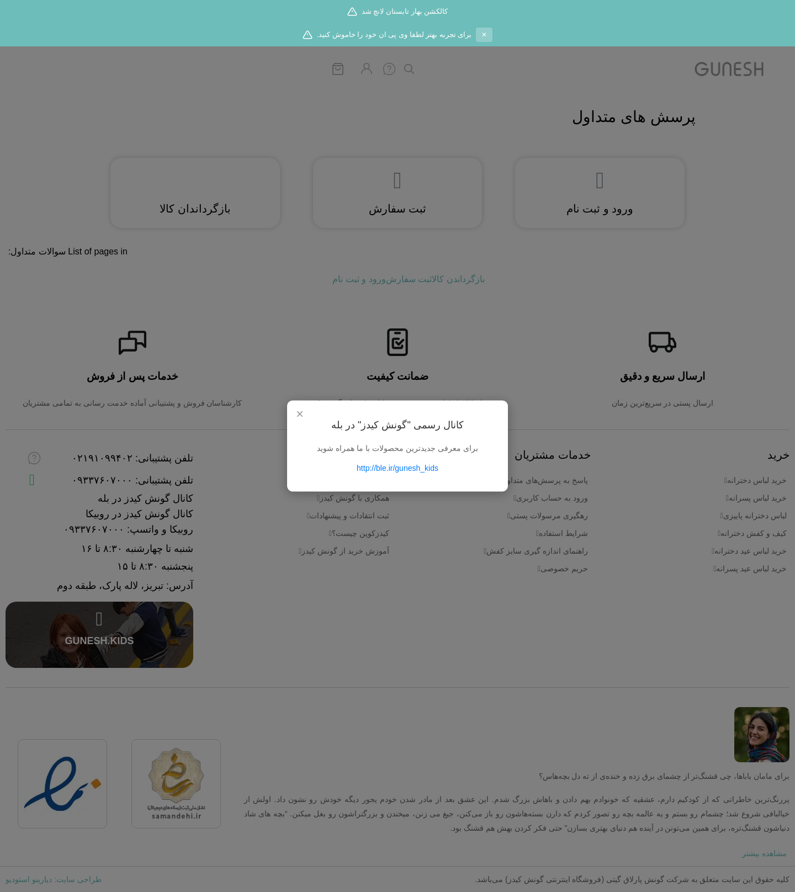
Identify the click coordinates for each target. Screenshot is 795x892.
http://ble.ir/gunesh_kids (397, 468)
